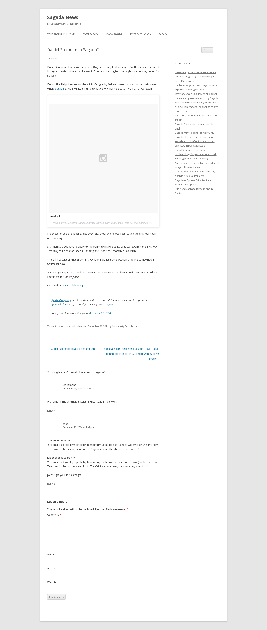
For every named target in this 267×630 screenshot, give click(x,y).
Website (52, 582)
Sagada (163, 34)
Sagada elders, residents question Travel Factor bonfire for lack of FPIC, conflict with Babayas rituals (131, 353)
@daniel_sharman (62, 304)
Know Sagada (114, 34)
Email (51, 568)
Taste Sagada (91, 34)
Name (52, 554)
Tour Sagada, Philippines (61, 34)
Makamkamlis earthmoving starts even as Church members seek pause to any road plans (196, 107)
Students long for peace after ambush (71, 348)
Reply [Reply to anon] (50, 483)
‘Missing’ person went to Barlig (191, 158)
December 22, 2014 (100, 313)
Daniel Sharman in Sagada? (190, 150)
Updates (79, 326)
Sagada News (62, 17)
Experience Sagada (140, 34)
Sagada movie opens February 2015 (194, 132)
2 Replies (52, 58)
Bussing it (55, 216)
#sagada (108, 304)
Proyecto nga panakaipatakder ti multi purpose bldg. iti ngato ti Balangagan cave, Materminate (195, 77)
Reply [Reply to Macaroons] (50, 410)
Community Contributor (124, 326)
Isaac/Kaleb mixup (73, 285)
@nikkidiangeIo (60, 300)
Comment (54, 514)
